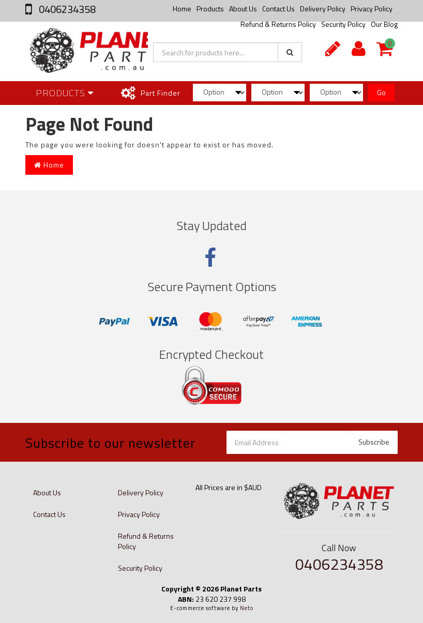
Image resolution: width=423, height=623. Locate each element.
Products (210, 8)
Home (182, 8)
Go (381, 92)
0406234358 (66, 9)
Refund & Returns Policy (146, 541)
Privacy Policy (371, 8)
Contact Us (278, 8)
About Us (243, 8)
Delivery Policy (322, 8)
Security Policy (140, 568)
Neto (246, 608)
